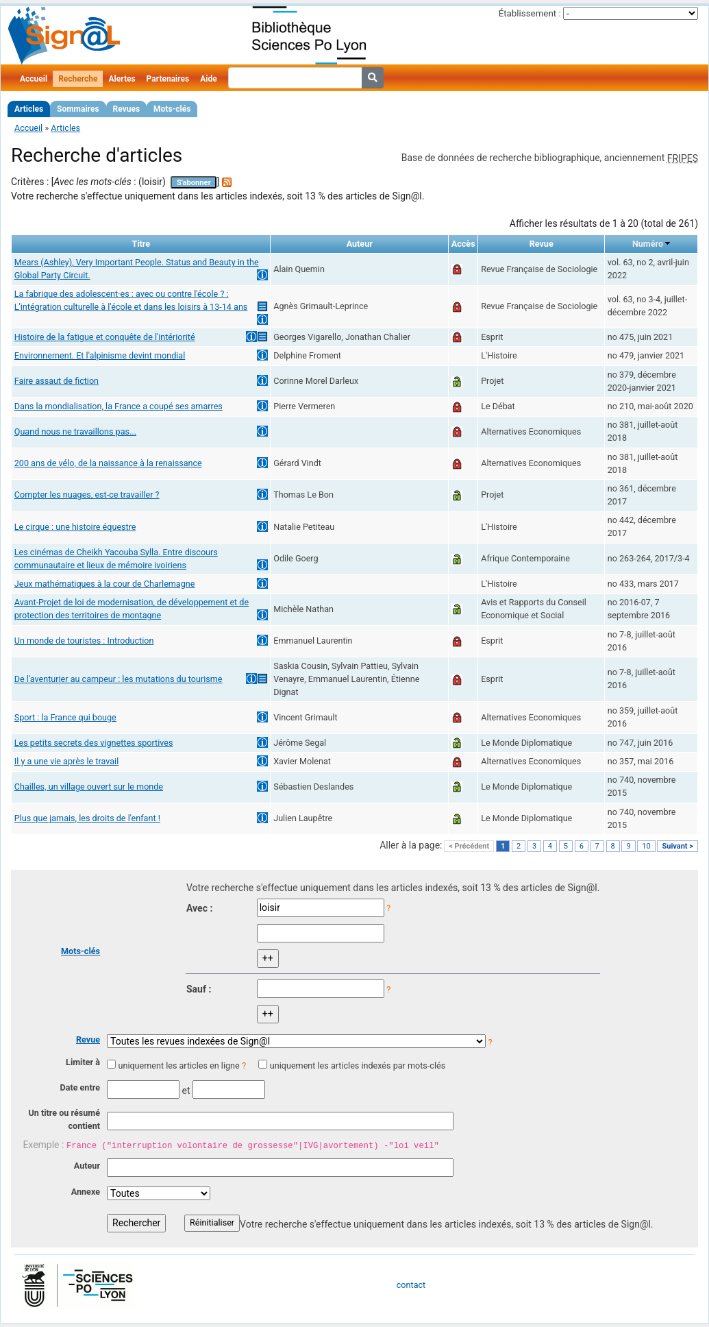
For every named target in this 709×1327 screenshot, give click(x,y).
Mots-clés (171, 109)
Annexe (85, 1191)
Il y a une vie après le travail (66, 761)
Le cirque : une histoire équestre (75, 527)
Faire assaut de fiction (56, 381)
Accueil (33, 79)
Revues (126, 109)
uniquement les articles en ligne (178, 1065)
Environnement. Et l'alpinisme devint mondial (100, 355)
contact (411, 1285)
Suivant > (677, 846)
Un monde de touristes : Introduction (84, 640)
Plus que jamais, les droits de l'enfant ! (87, 818)
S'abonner (194, 182)
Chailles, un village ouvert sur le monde (88, 786)
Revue (88, 1039)
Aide (208, 79)
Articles (28, 109)
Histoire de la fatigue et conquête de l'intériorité (104, 337)
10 (646, 846)
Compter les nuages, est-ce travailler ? (87, 494)
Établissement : (530, 13)
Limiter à (83, 1062)
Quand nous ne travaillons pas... (75, 431)
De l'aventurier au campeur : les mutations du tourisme (118, 679)
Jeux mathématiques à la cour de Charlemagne (104, 584)
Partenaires (168, 79)
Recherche (77, 79)
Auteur (87, 1165)
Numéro (647, 244)
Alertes (121, 79)
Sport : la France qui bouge (65, 717)
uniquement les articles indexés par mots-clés (357, 1065)
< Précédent (469, 846)
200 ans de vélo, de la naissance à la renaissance (108, 463)
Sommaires (78, 109)
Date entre (80, 1087)
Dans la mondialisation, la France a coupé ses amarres (118, 406)
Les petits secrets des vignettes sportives (93, 743)
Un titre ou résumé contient (64, 1119)
